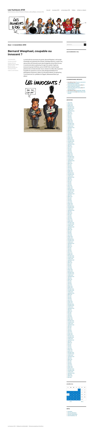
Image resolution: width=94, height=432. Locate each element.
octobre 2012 (70, 323)
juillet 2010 (70, 359)
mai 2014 (69, 297)
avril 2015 (70, 283)
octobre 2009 (70, 371)
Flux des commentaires (72, 414)
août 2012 (70, 326)
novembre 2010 (71, 353)
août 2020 (70, 195)
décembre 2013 (71, 304)
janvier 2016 (70, 271)
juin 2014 (69, 295)
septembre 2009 (71, 373)
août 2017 (70, 244)
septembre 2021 (71, 177)
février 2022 (70, 170)
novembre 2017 (71, 240)
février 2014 (70, 301)
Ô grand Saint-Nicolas (80, 90)
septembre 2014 (71, 293)
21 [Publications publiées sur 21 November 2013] (76, 396)
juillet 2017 (70, 246)
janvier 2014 (70, 302)
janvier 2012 (70, 334)
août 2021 (70, 178)
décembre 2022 (71, 156)
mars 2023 (70, 152)
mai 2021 (69, 182)
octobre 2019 (70, 209)
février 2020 (70, 203)
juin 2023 (69, 148)
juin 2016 (69, 264)
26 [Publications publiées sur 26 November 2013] (70, 399)
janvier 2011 (70, 351)
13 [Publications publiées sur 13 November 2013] (73, 394)
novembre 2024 (71, 124)
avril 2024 (70, 134)
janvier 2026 (70, 105)
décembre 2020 (71, 189)
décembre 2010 (71, 352)
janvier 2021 (70, 188)
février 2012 (70, 333)
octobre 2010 (70, 355)
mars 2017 (70, 251)
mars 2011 (70, 348)
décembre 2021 (71, 173)
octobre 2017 (70, 242)
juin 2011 (69, 344)
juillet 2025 (70, 113)
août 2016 (70, 261)
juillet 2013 (70, 311)
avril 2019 (70, 217)
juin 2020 (70, 197)
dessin (13, 64)
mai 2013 (69, 313)
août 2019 (70, 211)
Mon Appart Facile (71, 91)
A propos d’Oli (55, 10)
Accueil (48, 10)
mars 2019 (70, 218)
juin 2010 (69, 360)
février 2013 (70, 318)
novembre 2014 (71, 290)
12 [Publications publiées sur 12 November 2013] (70, 394)
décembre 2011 (71, 335)
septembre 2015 (71, 276)
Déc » (82, 401)
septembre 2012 (71, 324)
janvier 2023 (70, 155)
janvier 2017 (70, 254)
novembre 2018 (71, 224)
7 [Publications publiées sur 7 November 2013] (76, 392)
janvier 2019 (70, 221)
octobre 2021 (70, 175)
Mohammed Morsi (12, 67)
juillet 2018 (70, 229)
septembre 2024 (71, 127)
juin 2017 (69, 247)
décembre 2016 (71, 255)
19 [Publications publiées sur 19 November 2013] (70, 396)
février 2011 (70, 349)
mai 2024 (69, 133)
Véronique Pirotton (12, 68)
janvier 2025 (70, 122)
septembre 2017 (71, 243)
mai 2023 (69, 149)
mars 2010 (70, 364)
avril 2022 (70, 167)
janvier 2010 (70, 367)
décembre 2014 (71, 289)
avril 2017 (70, 250)
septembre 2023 (71, 144)
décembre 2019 (71, 206)
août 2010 (70, 358)
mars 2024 (70, 135)
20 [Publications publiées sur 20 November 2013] (73, 396)
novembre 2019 (71, 207)
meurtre (13, 65)
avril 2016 (70, 266)
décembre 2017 (71, 239)
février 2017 (70, 253)
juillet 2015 (70, 279)
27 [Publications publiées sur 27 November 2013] (73, 399)
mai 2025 (69, 116)
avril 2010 (70, 363)
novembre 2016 (71, 257)
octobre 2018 (70, 225)
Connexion (70, 411)
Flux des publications (72, 412)
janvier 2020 (70, 204)
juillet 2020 (70, 196)
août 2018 (70, 228)
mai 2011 (69, 345)
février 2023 (70, 153)
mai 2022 (69, 166)
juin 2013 (69, 312)
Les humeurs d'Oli (16, 10)
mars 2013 (70, 316)
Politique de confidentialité (22, 426)
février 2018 (70, 236)
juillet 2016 (70, 262)
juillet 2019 (70, 213)
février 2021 (70, 186)
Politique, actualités (12, 61)
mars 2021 (70, 185)
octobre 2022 (70, 159)
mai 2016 (69, 265)
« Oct (70, 401)
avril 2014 (70, 298)
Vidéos (73, 10)
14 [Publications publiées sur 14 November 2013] (76, 394)
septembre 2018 (71, 226)
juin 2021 (69, 181)
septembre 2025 (71, 111)
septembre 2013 (71, 308)
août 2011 (69, 341)
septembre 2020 (71, 193)
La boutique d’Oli (65, 10)
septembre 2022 (71, 160)
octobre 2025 (70, 109)
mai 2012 (69, 329)
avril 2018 (70, 233)
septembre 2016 (71, 260)
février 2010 (70, 366)
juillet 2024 (70, 130)
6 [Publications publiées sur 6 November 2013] (73, 392)
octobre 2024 (70, 126)
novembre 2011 (71, 337)
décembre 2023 (71, 140)
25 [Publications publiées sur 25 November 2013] (68, 399)
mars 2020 (70, 202)
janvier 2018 (70, 238)
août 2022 (70, 162)
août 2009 (70, 374)
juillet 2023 (70, 146)
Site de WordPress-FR (72, 415)
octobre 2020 (70, 192)
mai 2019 (69, 215)
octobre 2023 (70, 142)
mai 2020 (69, 199)
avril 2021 (70, 184)
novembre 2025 (71, 108)
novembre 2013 (71, 305)
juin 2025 (70, 115)
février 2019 (70, 220)
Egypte (17, 64)
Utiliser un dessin (81, 10)
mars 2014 (70, 300)
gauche (9, 65)
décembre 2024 (71, 123)
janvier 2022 (70, 171)
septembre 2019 (71, 210)
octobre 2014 (70, 291)
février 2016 (70, 269)
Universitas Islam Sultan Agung (74, 85)
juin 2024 (70, 131)
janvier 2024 (70, 138)
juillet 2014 (70, 294)
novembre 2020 (71, 191)
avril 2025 (70, 117)
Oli (16, 67)
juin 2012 (69, 327)
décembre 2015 (71, 272)
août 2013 (70, 309)
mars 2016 (70, 268)
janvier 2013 (70, 319)
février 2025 (70, 120)
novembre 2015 (71, 273)
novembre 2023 (71, 141)
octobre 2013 (70, 306)
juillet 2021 (70, 180)
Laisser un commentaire (13, 70)
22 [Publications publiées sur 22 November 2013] (79, 396)
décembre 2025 (71, 106)
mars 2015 (70, 284)
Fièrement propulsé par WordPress (36, 426)
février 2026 (70, 104)
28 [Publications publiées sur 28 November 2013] (76, 399)
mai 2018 (69, 232)
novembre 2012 (71, 322)
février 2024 (70, 137)
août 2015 (70, 278)
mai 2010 (69, 362)
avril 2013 (70, 315)
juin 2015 (69, 280)
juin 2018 (69, 231)
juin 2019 (69, 214)
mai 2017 (69, 249)
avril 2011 (69, 347)
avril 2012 (70, 330)
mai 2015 (69, 282)
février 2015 (70, 286)
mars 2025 (70, 119)
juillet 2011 (70, 342)
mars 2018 (70, 235)
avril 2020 (70, 200)
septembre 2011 (71, 340)
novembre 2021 (71, 174)
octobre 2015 (70, 275)
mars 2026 (70, 102)
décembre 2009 (71, 369)
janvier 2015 (70, 287)
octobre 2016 (70, 258)
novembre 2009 (71, 370)
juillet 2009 (70, 375)
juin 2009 (70, 377)
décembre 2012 (71, 320)
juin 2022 (70, 164)
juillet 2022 (70, 163)
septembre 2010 (71, 356)
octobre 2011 (70, 338)
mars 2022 (70, 169)
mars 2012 (70, 331)
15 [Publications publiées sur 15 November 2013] (79, 394)
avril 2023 (70, 151)
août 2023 (70, 145)
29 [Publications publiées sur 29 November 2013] (79, 399)
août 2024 (70, 129)
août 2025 (70, 112)
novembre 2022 (71, 157)
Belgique (10, 63)
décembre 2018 (71, 222)
